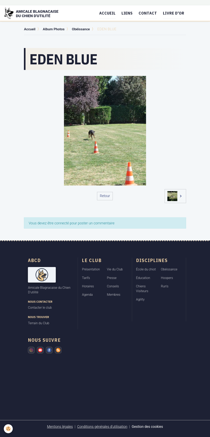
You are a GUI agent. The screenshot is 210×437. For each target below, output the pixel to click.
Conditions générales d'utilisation (102, 426)
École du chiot (146, 269)
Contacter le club (40, 307)
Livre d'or (175, 13)
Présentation (91, 269)
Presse (112, 278)
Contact (149, 13)
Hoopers (167, 278)
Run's (165, 286)
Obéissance (82, 29)
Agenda (87, 294)
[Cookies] (8, 428)
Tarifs (86, 278)
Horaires (88, 286)
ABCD (34, 260)
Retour (105, 196)
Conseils (113, 286)
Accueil (109, 13)
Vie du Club (115, 269)
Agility (140, 299)
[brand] (35, 13)
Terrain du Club (38, 323)
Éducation (143, 278)
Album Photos (54, 29)
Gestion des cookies (148, 426)
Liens (128, 13)
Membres (114, 294)
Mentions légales (58, 426)
